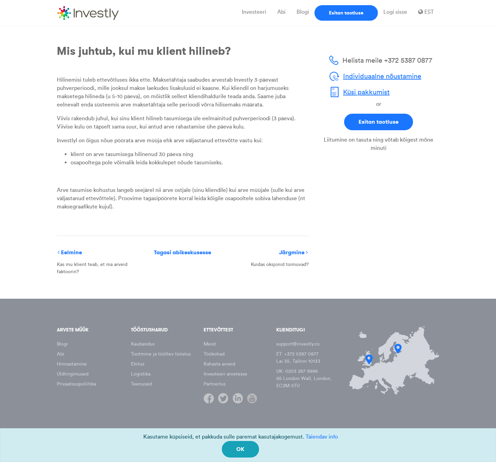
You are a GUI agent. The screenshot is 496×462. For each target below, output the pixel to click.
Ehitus (137, 364)
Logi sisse (395, 12)
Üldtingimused (73, 374)
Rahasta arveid (219, 364)
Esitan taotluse (346, 13)
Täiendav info (322, 436)
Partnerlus (215, 384)
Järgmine (293, 252)
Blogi (303, 12)
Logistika (141, 374)
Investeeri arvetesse (225, 374)
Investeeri (254, 12)
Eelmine (70, 252)
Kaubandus (143, 344)
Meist (210, 344)
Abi (281, 12)
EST (426, 12)
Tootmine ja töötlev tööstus (161, 354)
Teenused (141, 384)
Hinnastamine (72, 364)
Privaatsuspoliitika (76, 384)
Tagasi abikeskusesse (182, 252)
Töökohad (214, 354)
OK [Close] (240, 449)
